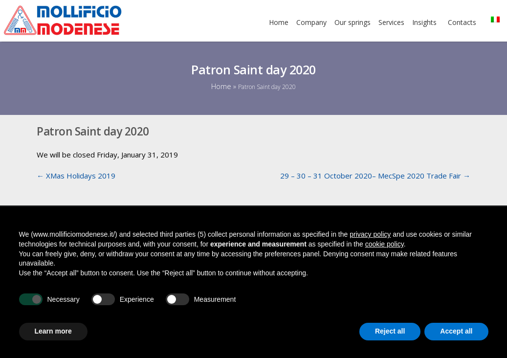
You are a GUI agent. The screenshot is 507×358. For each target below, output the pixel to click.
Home (278, 22)
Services (391, 22)
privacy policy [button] (370, 234)
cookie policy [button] (384, 244)
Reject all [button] (390, 331)
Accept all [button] (456, 331)
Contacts (462, 22)
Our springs (352, 22)
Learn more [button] (53, 331)
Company (311, 22)
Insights (424, 22)
